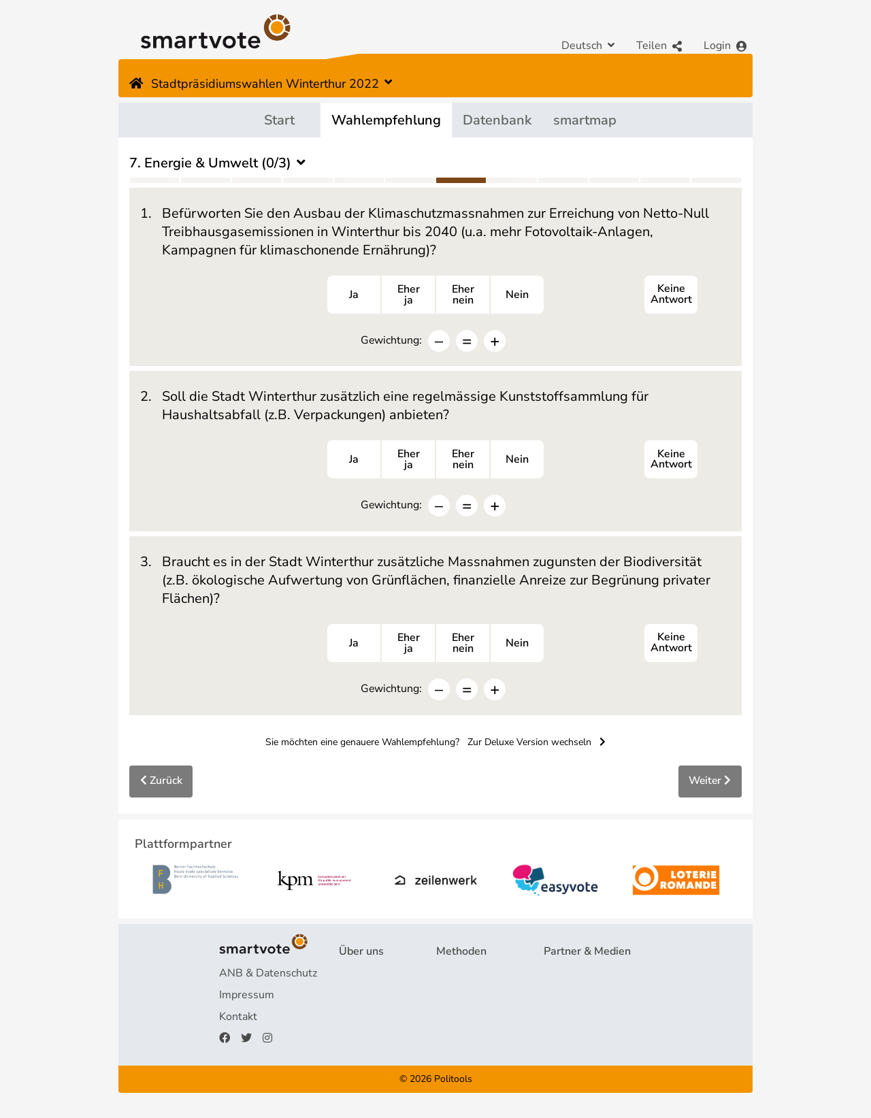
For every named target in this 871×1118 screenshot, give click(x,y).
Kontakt (238, 1020)
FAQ (350, 998)
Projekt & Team (376, 976)
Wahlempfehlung (386, 120)
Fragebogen (465, 976)
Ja (354, 295)
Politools (453, 1081)
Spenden (360, 1041)
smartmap (585, 120)
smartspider (465, 1020)
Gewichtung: (391, 340)
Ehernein (463, 295)
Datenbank (497, 120)
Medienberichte (582, 998)
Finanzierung (370, 1020)
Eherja (408, 295)
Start (279, 120)
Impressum (246, 998)
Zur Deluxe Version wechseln (536, 744)
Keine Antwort (671, 295)
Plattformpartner (585, 976)
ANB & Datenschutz (268, 976)
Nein (517, 295)
